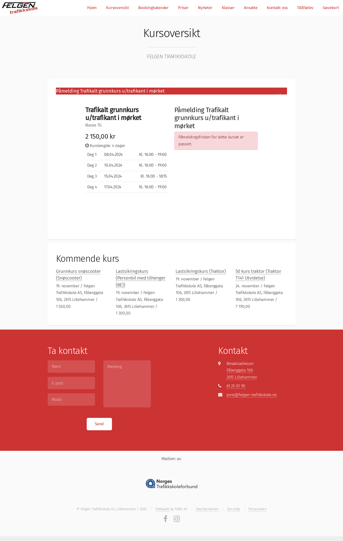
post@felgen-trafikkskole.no (252, 394)
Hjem (92, 7)
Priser (183, 7)
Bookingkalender (153, 7)
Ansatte (250, 7)
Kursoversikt (117, 7)
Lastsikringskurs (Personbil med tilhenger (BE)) (140, 278)
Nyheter (205, 7)
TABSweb (162, 509)
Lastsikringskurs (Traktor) (201, 271)
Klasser (228, 7)
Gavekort (331, 7)
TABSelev (305, 7)
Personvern (257, 509)
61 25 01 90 (236, 386)
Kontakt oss (277, 7)
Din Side (233, 509)
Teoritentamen (207, 509)
